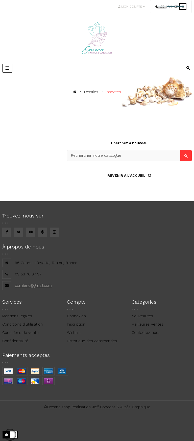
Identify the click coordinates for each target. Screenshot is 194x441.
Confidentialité (15, 341)
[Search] (129, 155)
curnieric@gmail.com (33, 285)
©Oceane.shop (57, 407)
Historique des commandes (92, 341)
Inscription (76, 324)
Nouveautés (142, 316)
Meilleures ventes (147, 324)
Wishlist (74, 332)
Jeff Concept (103, 407)
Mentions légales (17, 316)
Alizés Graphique (135, 407)
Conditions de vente (20, 332)
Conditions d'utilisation (22, 324)
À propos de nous (23, 247)
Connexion (76, 316)
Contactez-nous (146, 332)
